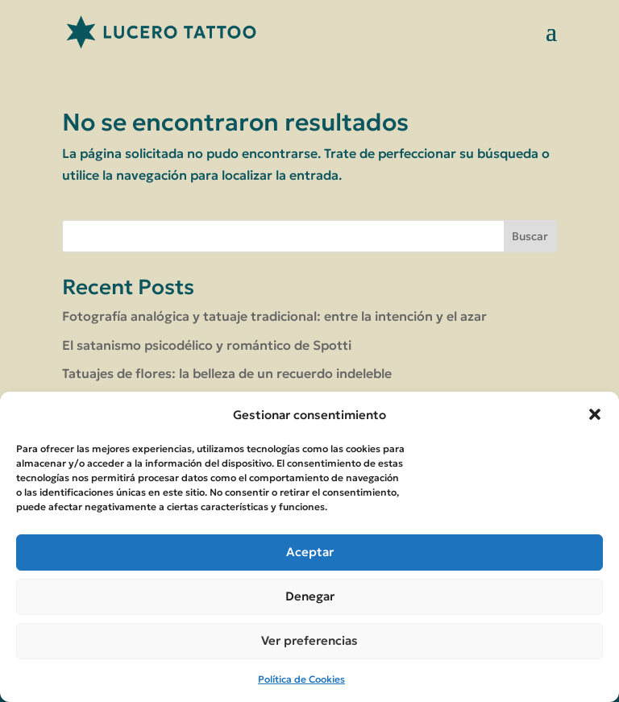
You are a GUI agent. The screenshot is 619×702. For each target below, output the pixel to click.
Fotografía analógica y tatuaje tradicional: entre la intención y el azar (274, 316)
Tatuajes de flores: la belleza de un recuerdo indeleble (227, 373)
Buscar (530, 236)
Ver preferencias (309, 640)
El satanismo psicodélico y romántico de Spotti (206, 345)
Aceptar (310, 551)
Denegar (309, 596)
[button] (595, 414)
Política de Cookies (301, 679)
